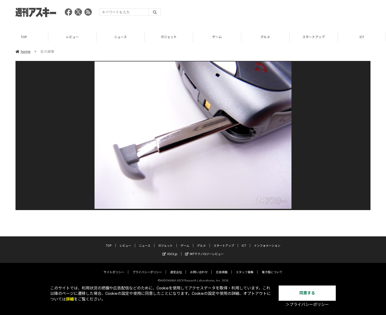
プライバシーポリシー (147, 268)
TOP (24, 36)
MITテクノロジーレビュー (204, 249)
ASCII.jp (169, 249)
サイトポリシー (114, 268)
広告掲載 (222, 268)
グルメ (265, 36)
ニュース (120, 36)
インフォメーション (267, 241)
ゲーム (217, 36)
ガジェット (169, 36)
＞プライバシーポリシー (307, 304)
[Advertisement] (280, 13)
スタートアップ (313, 36)
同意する (307, 293)
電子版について (272, 268)
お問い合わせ (199, 268)
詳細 (70, 299)
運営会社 (176, 268)
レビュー (72, 36)
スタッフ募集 (245, 268)
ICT (362, 36)
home (23, 51)
